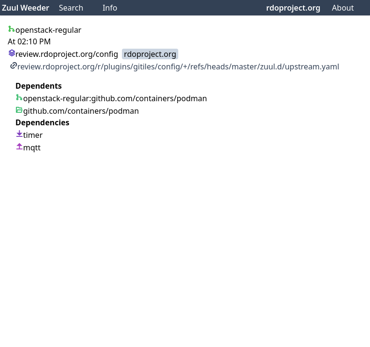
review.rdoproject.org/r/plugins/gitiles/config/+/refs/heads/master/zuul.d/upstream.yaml (174, 66)
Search (71, 7)
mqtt (27, 147)
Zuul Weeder (25, 7)
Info (110, 7)
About (343, 7)
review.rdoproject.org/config (63, 54)
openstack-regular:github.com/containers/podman (111, 98)
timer (29, 135)
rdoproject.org (293, 7)
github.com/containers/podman (77, 111)
